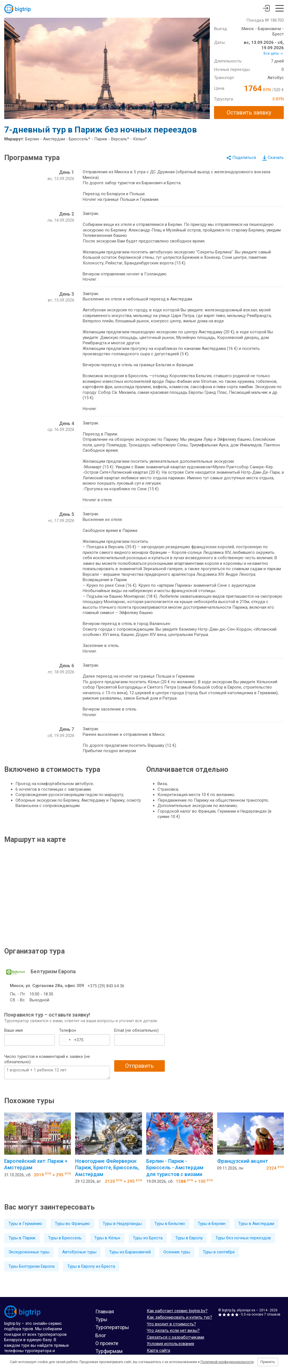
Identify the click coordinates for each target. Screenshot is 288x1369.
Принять (267, 1362)
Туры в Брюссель (65, 1237)
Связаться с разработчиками (175, 1337)
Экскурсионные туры (29, 1252)
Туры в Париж (21, 1237)
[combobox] (65, 1040)
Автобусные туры (79, 1252)
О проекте (106, 1343)
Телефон (67, 1030)
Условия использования (170, 1343)
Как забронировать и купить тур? (179, 1317)
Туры (101, 1319)
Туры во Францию (72, 1223)
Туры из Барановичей (130, 1252)
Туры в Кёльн (107, 1237)
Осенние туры (176, 1252)
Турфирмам (109, 1351)
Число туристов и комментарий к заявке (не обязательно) (47, 1059)
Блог (100, 1335)
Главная (104, 1311)
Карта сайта (158, 1350)
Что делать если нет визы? (173, 1330)
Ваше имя (13, 1030)
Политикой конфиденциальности (227, 1362)
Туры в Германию (25, 1223)
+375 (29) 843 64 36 (105, 985)
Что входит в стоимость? (171, 1324)
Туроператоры (112, 1327)
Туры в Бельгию (169, 1223)
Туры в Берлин (212, 1223)
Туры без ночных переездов (243, 1237)
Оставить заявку (249, 112)
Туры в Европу (189, 1237)
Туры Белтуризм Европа (31, 1266)
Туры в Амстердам (256, 1223)
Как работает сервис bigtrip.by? (177, 1310)
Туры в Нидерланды (122, 1223)
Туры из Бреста (148, 1237)
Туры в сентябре (219, 1252)
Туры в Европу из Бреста (91, 1266)
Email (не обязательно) (136, 1030)
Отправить (139, 1065)
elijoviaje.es (246, 1310)
